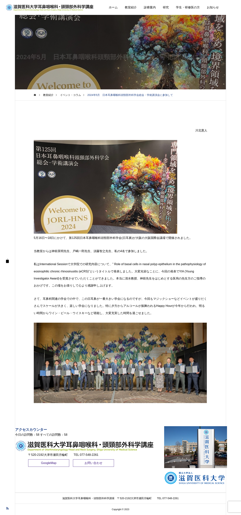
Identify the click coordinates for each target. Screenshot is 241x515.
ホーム (113, 7)
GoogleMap (49, 463)
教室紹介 (131, 7)
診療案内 (150, 7)
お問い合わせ (93, 463)
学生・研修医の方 (188, 7)
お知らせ (213, 7)
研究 (166, 7)
